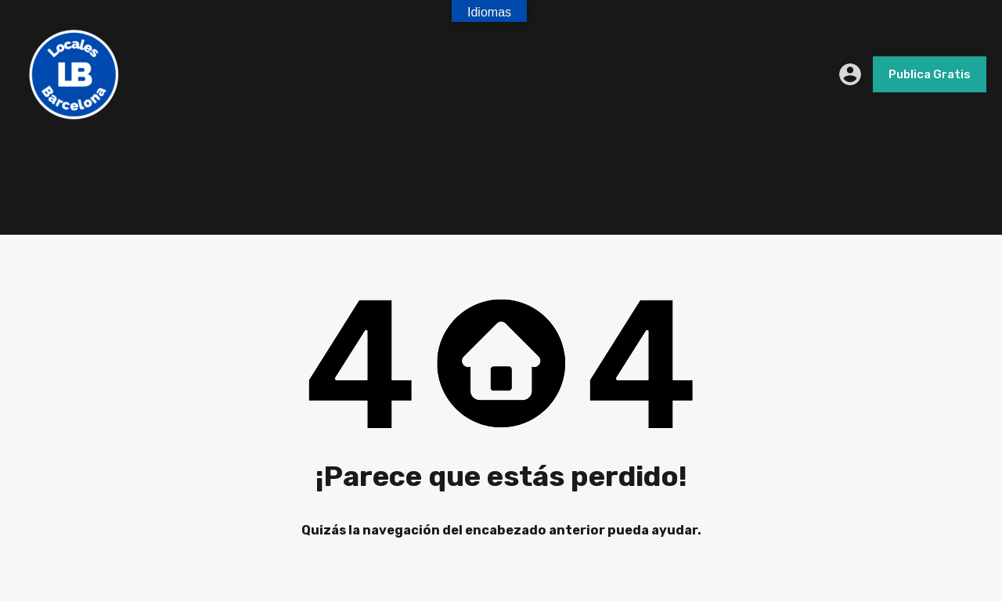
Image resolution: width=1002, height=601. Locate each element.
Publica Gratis (929, 74)
